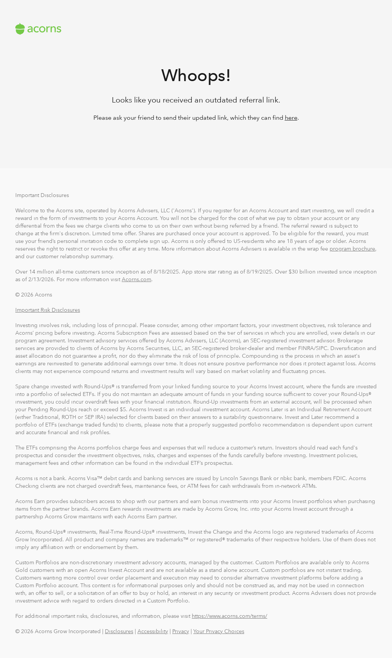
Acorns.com (136, 279)
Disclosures (119, 631)
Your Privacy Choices (218, 631)
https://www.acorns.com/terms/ (229, 616)
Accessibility (152, 631)
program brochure (352, 249)
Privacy (180, 631)
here (291, 117)
